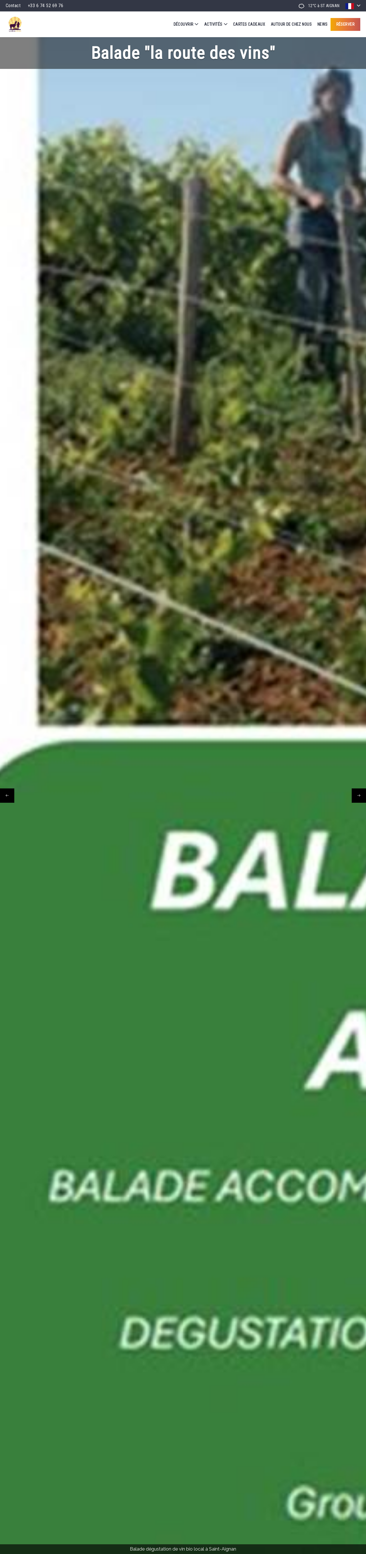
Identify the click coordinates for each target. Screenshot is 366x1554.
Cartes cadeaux (249, 24)
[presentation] (7, 795)
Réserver (345, 24)
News (322, 24)
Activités (215, 24)
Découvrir (186, 24)
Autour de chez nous (291, 24)
